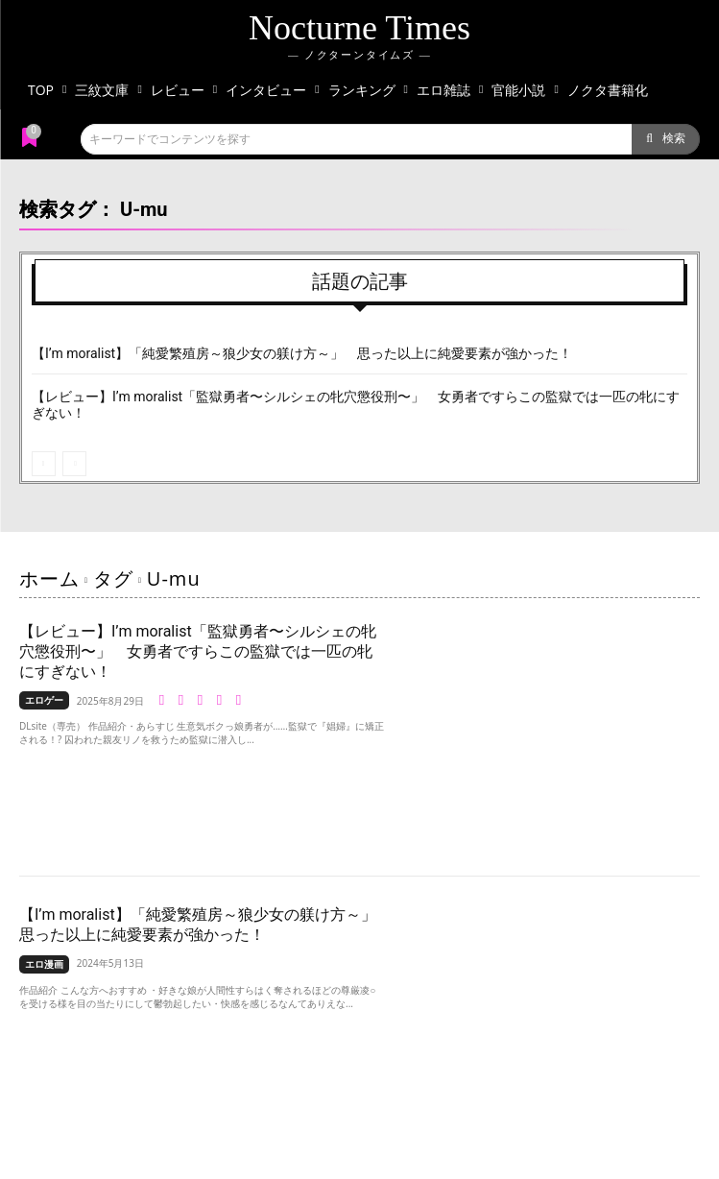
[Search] (666, 139)
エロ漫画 (44, 964)
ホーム (49, 578)
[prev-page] (44, 463)
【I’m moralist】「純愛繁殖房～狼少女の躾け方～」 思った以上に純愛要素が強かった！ (302, 353)
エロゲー (44, 700)
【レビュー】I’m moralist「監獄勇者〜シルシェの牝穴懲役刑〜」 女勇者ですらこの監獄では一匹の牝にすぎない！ (197, 651)
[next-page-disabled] (74, 463)
